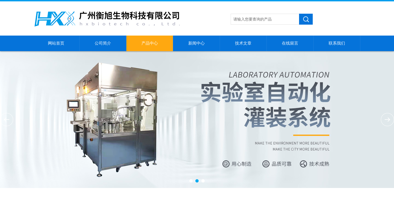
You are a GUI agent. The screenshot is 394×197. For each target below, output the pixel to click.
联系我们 (337, 43)
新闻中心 (196, 43)
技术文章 (243, 43)
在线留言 (290, 43)
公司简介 (103, 43)
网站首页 (56, 43)
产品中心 (149, 43)
